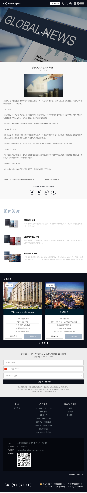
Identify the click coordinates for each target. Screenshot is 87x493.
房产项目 (43, 404)
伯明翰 (70, 412)
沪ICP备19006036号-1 (75, 484)
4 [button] (47, 343)
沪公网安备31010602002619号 (54, 484)
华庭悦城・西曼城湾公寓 (43, 426)
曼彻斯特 (70, 416)
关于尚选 (17, 409)
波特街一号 (43, 416)
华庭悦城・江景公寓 (43, 433)
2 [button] (42, 343)
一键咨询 (32, 337)
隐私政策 (53, 392)
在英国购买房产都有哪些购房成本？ (23, 179)
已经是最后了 (56, 179)
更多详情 (13, 337)
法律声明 (80, 475)
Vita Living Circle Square (43, 409)
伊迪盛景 (43, 412)
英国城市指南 (70, 404)
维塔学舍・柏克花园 (43, 422)
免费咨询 (55, 3)
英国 (70, 409)
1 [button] (39, 343)
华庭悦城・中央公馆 (43, 419)
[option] (43, 34)
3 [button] (45, 343)
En (75, 3)
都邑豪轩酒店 (43, 429)
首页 (17, 404)
